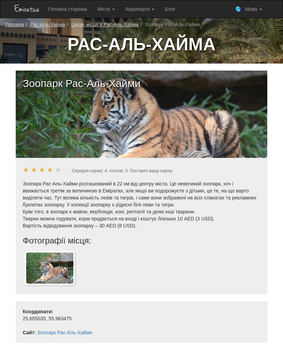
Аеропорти (140, 9)
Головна (14, 24)
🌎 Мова (248, 9)
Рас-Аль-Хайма (47, 24)
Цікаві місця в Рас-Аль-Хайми (105, 24)
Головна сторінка (67, 9)
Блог (170, 9)
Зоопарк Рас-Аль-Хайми (64, 332)
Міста (106, 9)
